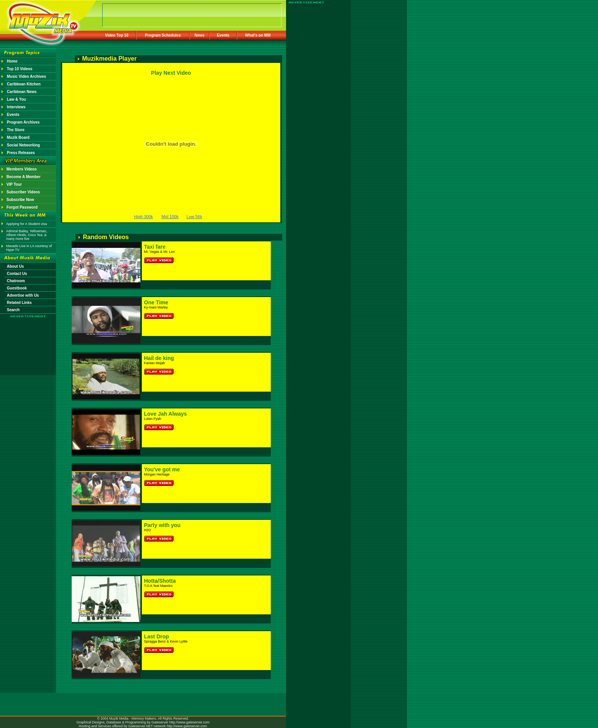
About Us (15, 266)
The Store (15, 130)
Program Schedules (163, 35)
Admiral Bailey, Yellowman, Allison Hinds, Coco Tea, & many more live (26, 235)
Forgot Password (22, 207)
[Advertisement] (28, 340)
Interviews (16, 107)
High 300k (143, 216)
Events (223, 35)
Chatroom (16, 281)
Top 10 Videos (19, 69)
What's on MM (258, 35)
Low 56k (194, 216)
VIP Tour (14, 184)
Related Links (19, 303)
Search (13, 310)
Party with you (162, 525)
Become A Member (23, 177)
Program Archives (23, 122)
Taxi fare (155, 247)
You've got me (162, 469)
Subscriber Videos (23, 192)
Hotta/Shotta (160, 581)
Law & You (16, 99)
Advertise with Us (23, 295)
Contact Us (17, 274)
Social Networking (23, 145)
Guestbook (17, 288)
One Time (156, 302)
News (199, 35)
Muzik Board (18, 137)
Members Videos (21, 169)
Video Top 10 (116, 35)
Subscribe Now (20, 200)
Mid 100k (170, 216)
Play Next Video (171, 73)
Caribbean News (22, 92)
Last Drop (156, 636)
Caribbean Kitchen (23, 84)
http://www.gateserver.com (189, 722)
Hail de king (159, 358)
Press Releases (21, 153)
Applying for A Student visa (26, 224)
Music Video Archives (26, 76)
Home (12, 61)
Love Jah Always (165, 414)
